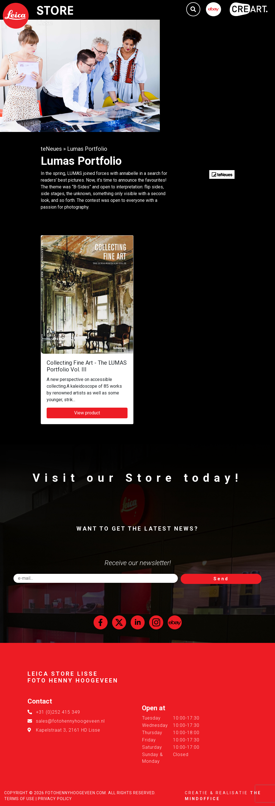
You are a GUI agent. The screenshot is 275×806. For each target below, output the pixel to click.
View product (87, 412)
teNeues (51, 148)
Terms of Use (19, 798)
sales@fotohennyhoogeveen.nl (70, 721)
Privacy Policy (55, 798)
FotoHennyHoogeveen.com (75, 793)
